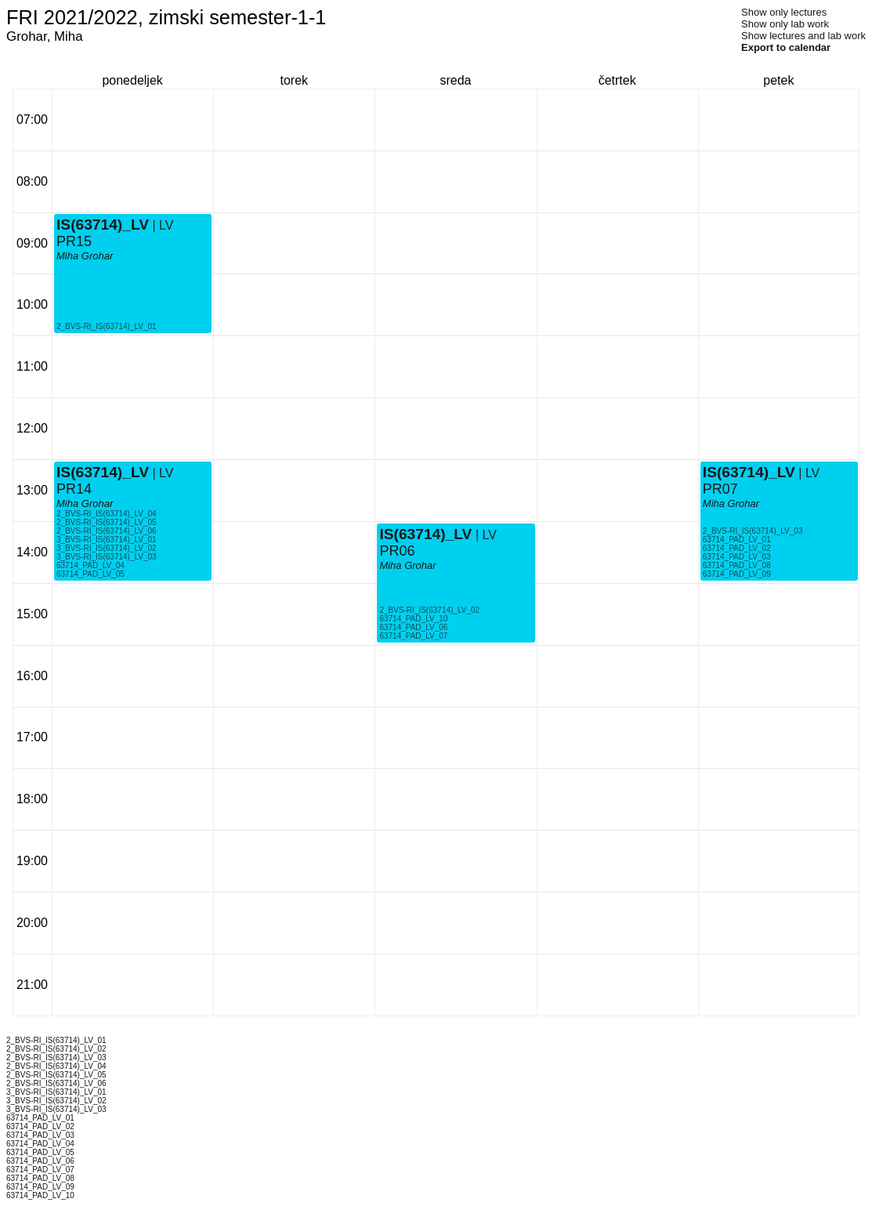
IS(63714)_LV (102, 472)
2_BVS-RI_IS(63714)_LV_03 (753, 531)
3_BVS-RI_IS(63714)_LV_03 (106, 556)
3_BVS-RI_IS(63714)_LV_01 (106, 539)
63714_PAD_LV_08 (737, 565)
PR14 (74, 489)
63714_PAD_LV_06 (413, 627)
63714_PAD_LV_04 (90, 565)
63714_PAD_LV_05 (90, 574)
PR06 (396, 551)
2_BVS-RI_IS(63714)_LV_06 (106, 531)
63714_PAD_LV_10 (413, 618)
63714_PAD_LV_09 (737, 574)
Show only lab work (785, 24)
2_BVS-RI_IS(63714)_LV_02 (429, 610)
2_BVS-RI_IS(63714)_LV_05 (106, 522)
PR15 (74, 241)
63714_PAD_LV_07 (413, 636)
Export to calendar (785, 47)
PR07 (720, 489)
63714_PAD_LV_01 (737, 539)
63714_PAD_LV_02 (737, 548)
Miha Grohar (84, 503)
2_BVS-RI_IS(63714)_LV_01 (106, 326)
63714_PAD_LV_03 (737, 556)
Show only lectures (784, 12)
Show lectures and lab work (803, 36)
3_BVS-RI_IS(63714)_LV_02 (106, 548)
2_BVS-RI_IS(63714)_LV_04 (106, 513)
